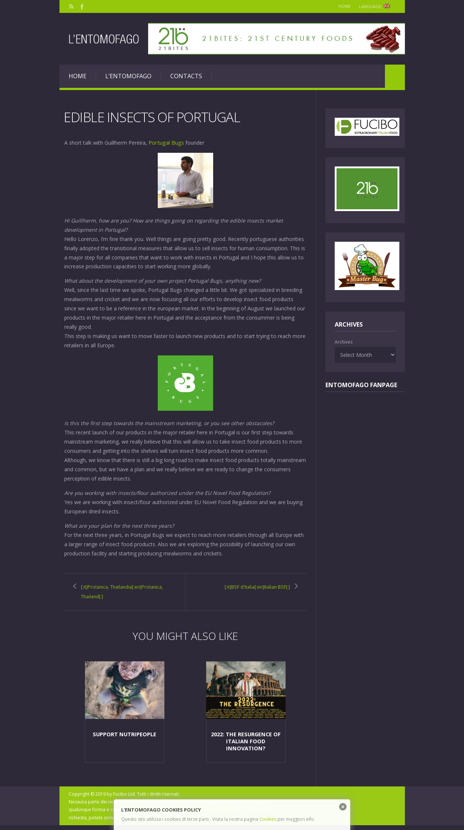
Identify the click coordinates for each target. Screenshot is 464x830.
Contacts (186, 76)
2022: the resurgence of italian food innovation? (246, 745)
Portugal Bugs (165, 142)
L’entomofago (128, 76)
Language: (376, 6)
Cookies (267, 819)
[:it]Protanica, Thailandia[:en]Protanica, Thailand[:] (117, 595)
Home (341, 6)
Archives (343, 342)
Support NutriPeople (125, 738)
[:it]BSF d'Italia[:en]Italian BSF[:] (254, 591)
